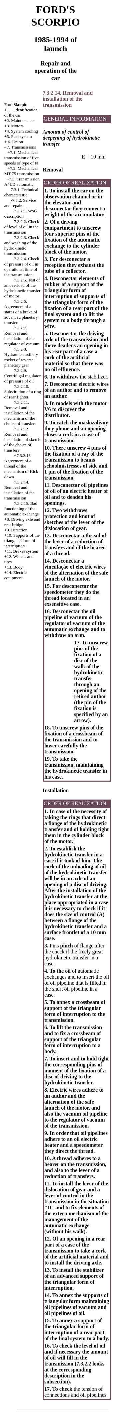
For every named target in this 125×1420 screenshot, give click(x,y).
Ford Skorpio (15, 104)
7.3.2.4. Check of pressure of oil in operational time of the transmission (21, 266)
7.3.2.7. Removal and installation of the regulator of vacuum (21, 335)
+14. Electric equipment (15, 575)
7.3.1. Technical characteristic (21, 192)
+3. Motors (14, 125)
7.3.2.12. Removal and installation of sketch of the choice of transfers (22, 439)
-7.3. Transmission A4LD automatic (22, 181)
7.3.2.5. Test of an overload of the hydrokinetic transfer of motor (22, 287)
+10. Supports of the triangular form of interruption (22, 540)
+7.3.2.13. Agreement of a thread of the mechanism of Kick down (21, 466)
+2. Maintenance (18, 120)
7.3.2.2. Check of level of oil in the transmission (21, 227)
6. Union (15, 141)
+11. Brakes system (21, 551)
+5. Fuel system (18, 136)
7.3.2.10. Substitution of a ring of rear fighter (22, 391)
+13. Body (13, 567)
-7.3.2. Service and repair (20, 203)
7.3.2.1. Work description (21, 213)
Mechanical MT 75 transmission (21, 171)
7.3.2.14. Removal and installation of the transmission (19, 490)
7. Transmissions (21, 147)
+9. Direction (15, 529)
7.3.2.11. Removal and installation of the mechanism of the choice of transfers (20, 413)
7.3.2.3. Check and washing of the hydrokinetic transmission (21, 245)
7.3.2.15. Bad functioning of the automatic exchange (21, 508)
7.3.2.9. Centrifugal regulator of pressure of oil (22, 375)
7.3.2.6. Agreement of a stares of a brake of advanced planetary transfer (21, 312)
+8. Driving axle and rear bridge (22, 522)
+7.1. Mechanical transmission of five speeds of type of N (21, 157)
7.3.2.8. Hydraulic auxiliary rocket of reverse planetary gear (21, 357)
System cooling (24, 131)
